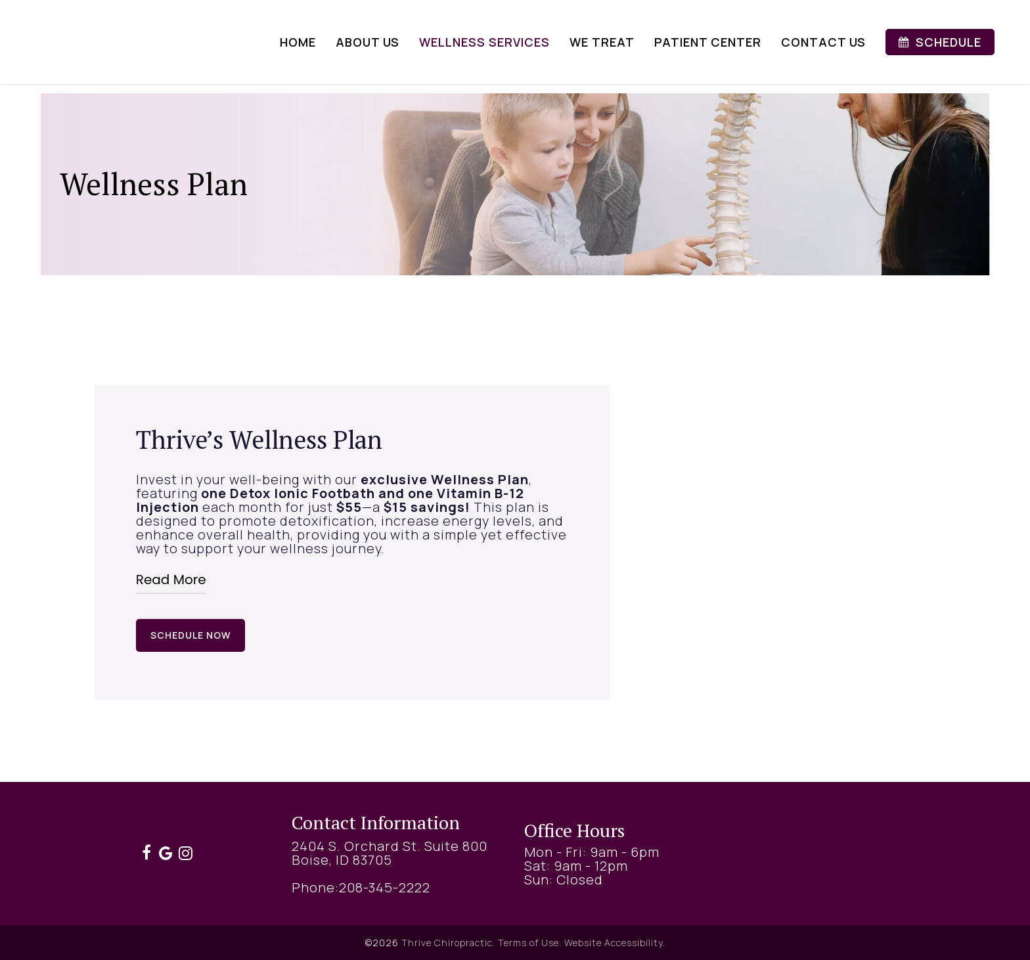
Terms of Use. (530, 942)
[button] (190, 635)
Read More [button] (171, 579)
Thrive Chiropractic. (448, 942)
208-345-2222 (384, 887)
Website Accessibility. (614, 942)
